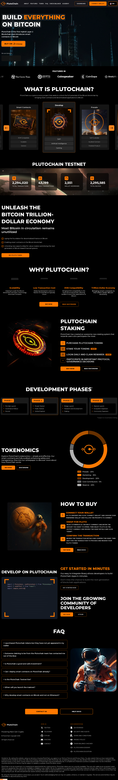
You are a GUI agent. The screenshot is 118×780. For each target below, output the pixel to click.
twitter (45, 728)
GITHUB (80, 614)
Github (45, 736)
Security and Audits (79, 732)
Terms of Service (67, 758)
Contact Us (41, 711)
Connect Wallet (98, 3)
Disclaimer (15, 760)
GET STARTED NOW (69, 588)
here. (97, 761)
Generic (23, 146)
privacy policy (77, 740)
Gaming (59, 148)
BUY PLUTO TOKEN (15, 255)
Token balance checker (81, 744)
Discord (46, 740)
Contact (46, 744)
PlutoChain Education (81, 751)
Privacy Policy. (80, 758)
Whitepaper (76, 728)
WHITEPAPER (23, 467)
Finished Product (94, 146)
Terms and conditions (80, 736)
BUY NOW (48, 304)
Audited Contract (94, 142)
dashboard (81, 3)
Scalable (23, 142)
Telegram (46, 732)
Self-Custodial (94, 138)
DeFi (59, 139)
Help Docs (76, 711)
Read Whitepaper (91, 368)
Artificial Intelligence (59, 143)
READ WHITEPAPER (69, 304)
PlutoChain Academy (80, 747)
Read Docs (81, 550)
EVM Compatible (23, 138)
